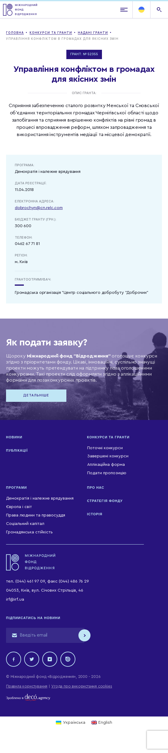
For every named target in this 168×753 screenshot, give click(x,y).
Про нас (95, 487)
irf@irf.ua (15, 599)
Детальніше (36, 395)
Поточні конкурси (105, 448)
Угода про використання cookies (81, 686)
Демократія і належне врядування (40, 498)
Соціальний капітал (25, 524)
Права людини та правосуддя (35, 515)
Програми (16, 487)
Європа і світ (19, 507)
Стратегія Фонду (105, 501)
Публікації (17, 450)
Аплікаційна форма (106, 464)
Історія (95, 514)
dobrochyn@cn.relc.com (39, 208)
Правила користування (26, 686)
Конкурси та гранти (108, 437)
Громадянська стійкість (29, 532)
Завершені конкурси (107, 456)
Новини (14, 437)
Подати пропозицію (106, 473)
